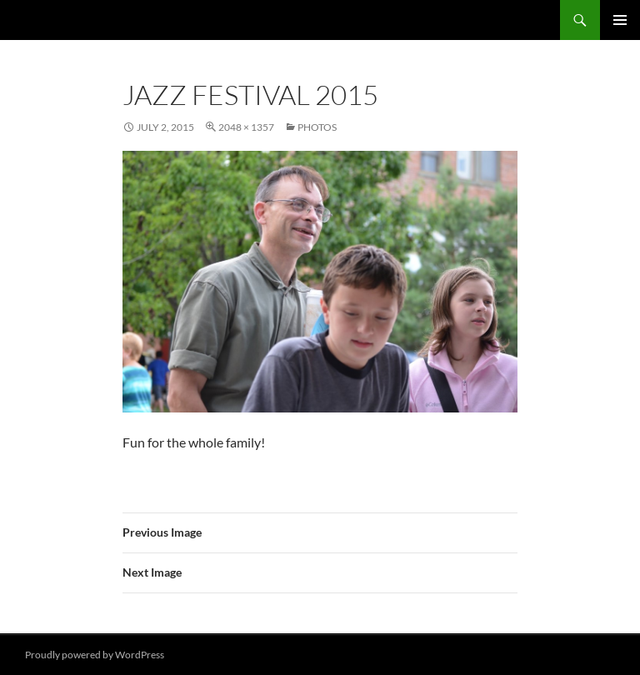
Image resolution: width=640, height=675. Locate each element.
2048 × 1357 (246, 127)
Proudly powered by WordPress (94, 654)
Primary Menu (620, 20)
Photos (317, 127)
